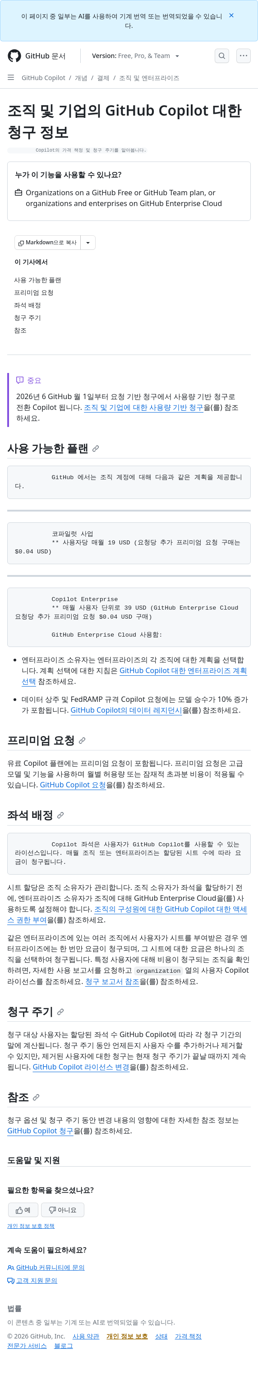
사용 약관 (86, 1336)
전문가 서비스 (27, 1345)
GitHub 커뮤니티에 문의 (46, 1267)
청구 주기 (35, 1011)
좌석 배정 (35, 814)
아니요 (63, 1209)
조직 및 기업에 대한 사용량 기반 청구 (143, 407)
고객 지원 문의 (32, 1280)
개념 (81, 77)
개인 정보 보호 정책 (31, 1226)
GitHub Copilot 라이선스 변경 (80, 1067)
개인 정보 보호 (126, 1336)
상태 (161, 1336)
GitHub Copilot (43, 77)
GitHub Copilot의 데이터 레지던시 (126, 710)
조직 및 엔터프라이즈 (149, 77)
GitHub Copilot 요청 (73, 785)
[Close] (232, 14)
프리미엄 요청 (46, 739)
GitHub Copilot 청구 (40, 1131)
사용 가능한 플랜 (53, 447)
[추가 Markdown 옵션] (88, 242)
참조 (23, 1096)
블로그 (63, 1345)
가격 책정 (188, 1336)
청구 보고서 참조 (112, 981)
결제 (103, 77)
